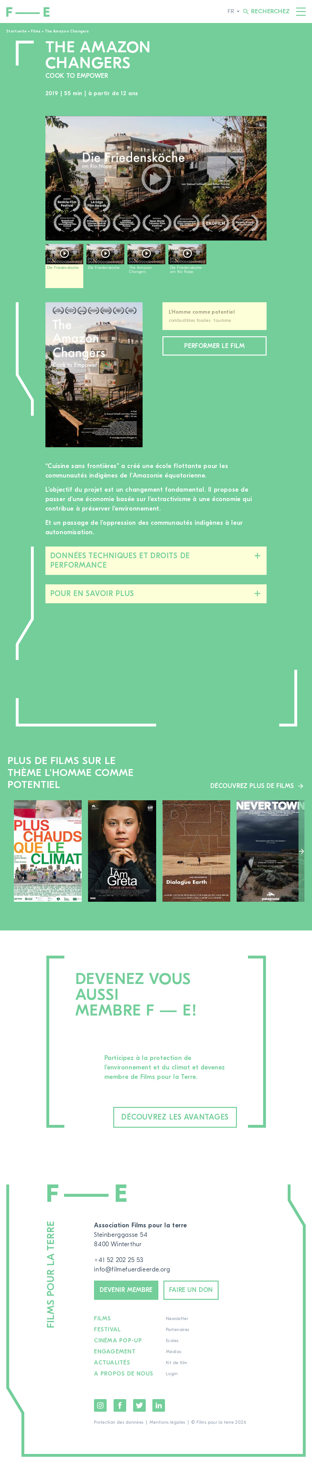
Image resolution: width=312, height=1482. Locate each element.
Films (36, 31)
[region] (156, 268)
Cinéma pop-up (118, 1341)
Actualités (112, 1363)
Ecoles (172, 1340)
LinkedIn (158, 1405)
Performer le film (214, 346)
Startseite (16, 31)
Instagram (100, 1405)
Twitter (139, 1405)
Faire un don (191, 1290)
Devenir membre (126, 1290)
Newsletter (177, 1318)
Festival (107, 1330)
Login (172, 1373)
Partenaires (177, 1329)
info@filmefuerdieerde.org (132, 1269)
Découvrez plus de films (252, 786)
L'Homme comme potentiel (202, 312)
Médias (173, 1351)
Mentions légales (167, 1422)
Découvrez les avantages (175, 1117)
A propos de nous (123, 1374)
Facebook (120, 1405)
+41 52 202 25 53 (119, 1260)
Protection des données (118, 1422)
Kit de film (176, 1362)
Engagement (115, 1352)
